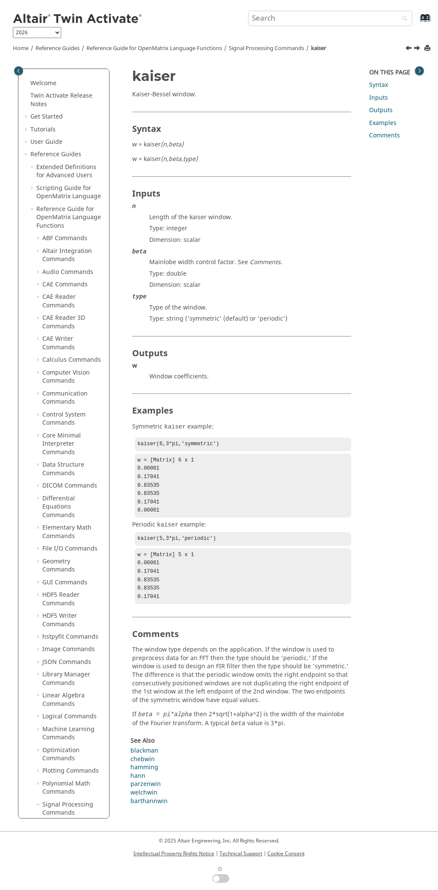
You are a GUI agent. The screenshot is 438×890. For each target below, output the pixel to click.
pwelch (58, 313)
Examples (383, 123)
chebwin (142, 772)
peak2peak (63, 275)
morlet (57, 250)
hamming (144, 780)
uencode (60, 539)
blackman (144, 763)
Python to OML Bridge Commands (69, 766)
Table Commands (67, 694)
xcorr (55, 602)
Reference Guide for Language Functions (154, 48)
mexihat (59, 212)
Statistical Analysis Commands (68, 644)
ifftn (54, 111)
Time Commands (66, 707)
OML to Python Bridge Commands (69, 745)
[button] (44, 74)
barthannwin (149, 814)
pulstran (60, 300)
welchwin (61, 589)
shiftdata (61, 413)
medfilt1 (60, 199)
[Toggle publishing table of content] (18, 70)
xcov (54, 614)
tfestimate (62, 501)
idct (53, 73)
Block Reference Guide (68, 782)
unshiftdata (65, 552)
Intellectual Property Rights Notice (173, 853)
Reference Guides (58, 48)
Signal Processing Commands (266, 48)
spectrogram (66, 476)
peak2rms (62, 287)
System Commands (69, 682)
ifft (52, 86)
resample (61, 338)
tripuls (57, 514)
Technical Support (240, 853)
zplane (58, 627)
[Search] (402, 19)
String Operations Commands (68, 665)
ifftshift (58, 124)
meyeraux (62, 224)
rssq (54, 350)
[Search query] (330, 18)
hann (137, 788)
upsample (62, 577)
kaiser (318, 48)
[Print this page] (428, 48)
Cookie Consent (286, 853)
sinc (54, 451)
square (58, 439)
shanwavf (62, 401)
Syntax (378, 84)
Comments (384, 135)
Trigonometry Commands (61, 724)
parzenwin (63, 262)
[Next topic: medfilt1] (417, 49)
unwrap (59, 564)
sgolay (57, 376)
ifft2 (54, 99)
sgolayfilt (61, 388)
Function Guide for (63, 799)
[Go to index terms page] (416, 22)
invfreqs (60, 149)
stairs (56, 489)
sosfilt (56, 426)
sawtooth (61, 363)
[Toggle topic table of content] (419, 70)
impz (55, 136)
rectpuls (60, 325)
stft (53, 463)
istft (53, 174)
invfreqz (60, 162)
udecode (60, 526)
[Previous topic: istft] (409, 49)
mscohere (62, 237)
